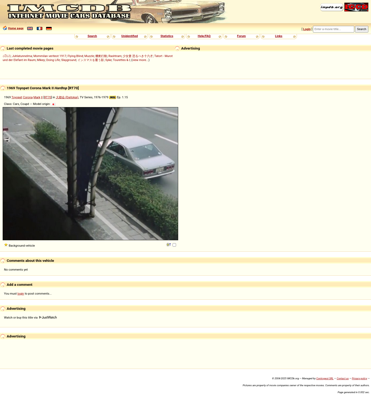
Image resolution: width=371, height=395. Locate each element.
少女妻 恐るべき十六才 (138, 56)
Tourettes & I (121, 60)
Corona (27, 97)
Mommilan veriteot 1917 (49, 56)
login (21, 293)
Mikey (41, 60)
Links (278, 36)
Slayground (68, 60)
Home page (15, 28)
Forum (241, 36)
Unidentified (129, 36)
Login (307, 29)
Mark (37, 97)
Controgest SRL (324, 378)
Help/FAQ (204, 36)
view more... (140, 60)
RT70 (47, 97)
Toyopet (16, 97)
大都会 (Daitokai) (67, 97)
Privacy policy (359, 378)
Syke (108, 60)
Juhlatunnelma (22, 56)
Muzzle (89, 56)
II (42, 97)
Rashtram (114, 56)
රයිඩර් (7, 56)
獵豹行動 (101, 56)
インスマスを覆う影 (91, 60)
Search (92, 36)
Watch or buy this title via (30, 317)
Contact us (343, 378)
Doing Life (53, 60)
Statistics (166, 36)
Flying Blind (75, 56)
